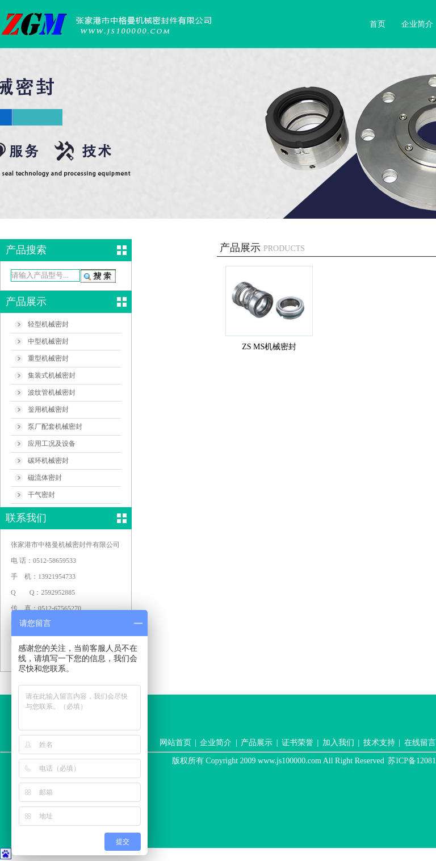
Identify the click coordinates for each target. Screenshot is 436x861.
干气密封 (41, 495)
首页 (377, 24)
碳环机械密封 (48, 461)
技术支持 (379, 742)
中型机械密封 (48, 341)
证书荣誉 (297, 742)
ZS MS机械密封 (269, 346)
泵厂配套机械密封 (55, 426)
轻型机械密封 (48, 324)
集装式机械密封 (52, 375)
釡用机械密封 (48, 409)
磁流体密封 (45, 478)
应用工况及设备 (52, 444)
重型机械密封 (48, 358)
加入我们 (338, 742)
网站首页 (175, 742)
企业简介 (417, 24)
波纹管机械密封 (52, 392)
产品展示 (256, 742)
